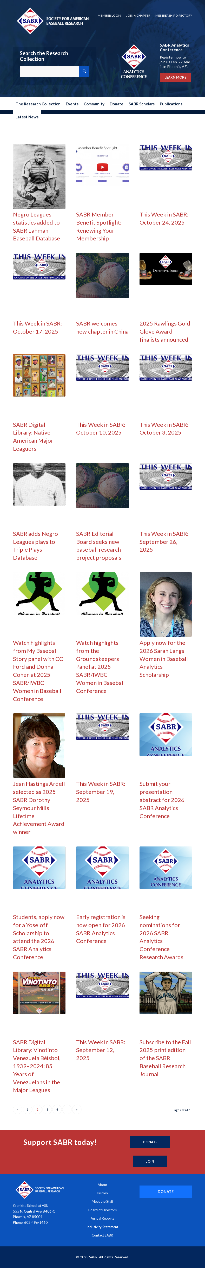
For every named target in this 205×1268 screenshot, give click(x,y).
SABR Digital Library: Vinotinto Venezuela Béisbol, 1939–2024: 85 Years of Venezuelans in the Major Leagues (37, 1066)
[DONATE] (166, 1192)
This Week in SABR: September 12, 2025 (100, 1050)
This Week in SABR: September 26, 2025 (164, 541)
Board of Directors (102, 1210)
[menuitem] (109, 15)
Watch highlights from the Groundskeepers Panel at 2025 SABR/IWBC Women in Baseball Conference (100, 666)
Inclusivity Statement (102, 1227)
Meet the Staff (102, 1201)
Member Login (109, 15)
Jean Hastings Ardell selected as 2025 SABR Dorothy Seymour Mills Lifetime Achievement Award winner (39, 807)
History (102, 1193)
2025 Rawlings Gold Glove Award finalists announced (165, 331)
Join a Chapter (138, 15)
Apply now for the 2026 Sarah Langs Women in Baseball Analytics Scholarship (164, 658)
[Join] (150, 1162)
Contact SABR (102, 1235)
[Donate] (150, 1142)
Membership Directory (173, 15)
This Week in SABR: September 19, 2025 (100, 791)
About (102, 1185)
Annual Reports (102, 1218)
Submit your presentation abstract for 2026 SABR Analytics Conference (162, 799)
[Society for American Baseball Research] (52, 20)
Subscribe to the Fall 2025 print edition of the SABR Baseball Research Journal (165, 1058)
